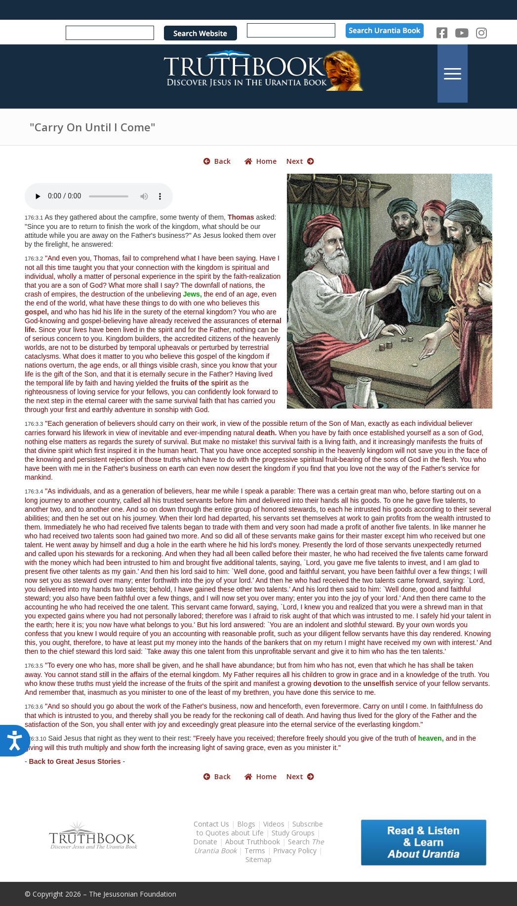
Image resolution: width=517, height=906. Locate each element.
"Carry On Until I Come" (93, 126)
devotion (327, 683)
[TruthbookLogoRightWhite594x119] (259, 73)
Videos (273, 824)
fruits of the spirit (199, 383)
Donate (205, 841)
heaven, (430, 738)
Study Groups (294, 832)
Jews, (192, 294)
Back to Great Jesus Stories (75, 761)
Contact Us (211, 824)
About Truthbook (252, 841)
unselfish (378, 683)
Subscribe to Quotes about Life (260, 828)
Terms (254, 850)
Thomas (241, 217)
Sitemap (258, 859)
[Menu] (452, 73)
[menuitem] (452, 73)
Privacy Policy (295, 850)
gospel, (37, 312)
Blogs (246, 824)
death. (266, 433)
